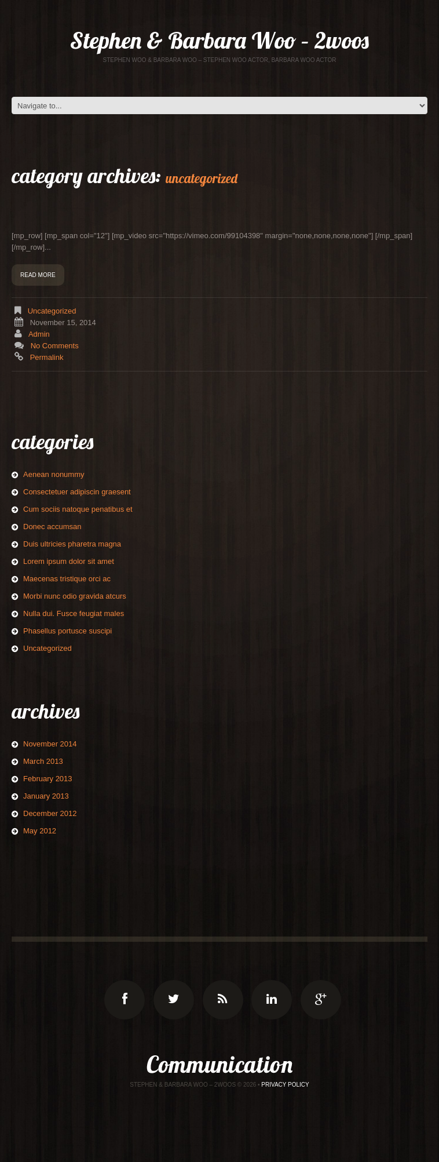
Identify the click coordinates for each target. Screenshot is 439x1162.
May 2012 (39, 830)
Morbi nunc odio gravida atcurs (74, 596)
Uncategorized (52, 311)
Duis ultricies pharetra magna (72, 544)
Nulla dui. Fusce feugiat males (73, 613)
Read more (38, 275)
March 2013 (43, 761)
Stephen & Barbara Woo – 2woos (219, 40)
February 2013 (47, 778)
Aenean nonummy (54, 474)
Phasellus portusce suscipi (67, 630)
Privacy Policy (285, 1084)
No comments (55, 345)
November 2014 (50, 744)
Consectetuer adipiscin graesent (77, 491)
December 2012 (50, 813)
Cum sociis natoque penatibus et (78, 509)
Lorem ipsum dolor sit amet (68, 561)
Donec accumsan (52, 526)
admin (39, 334)
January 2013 (46, 796)
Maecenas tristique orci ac (67, 578)
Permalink (47, 357)
